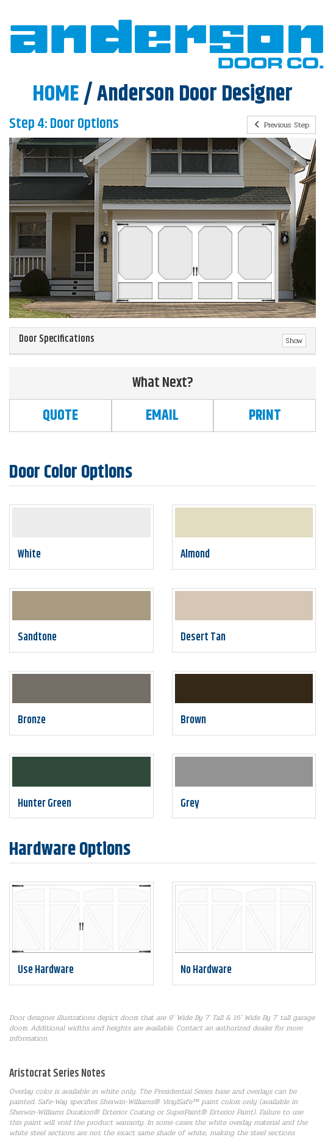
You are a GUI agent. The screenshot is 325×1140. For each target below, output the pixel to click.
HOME (55, 94)
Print (265, 416)
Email (162, 416)
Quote (60, 416)
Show (294, 340)
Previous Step (281, 124)
